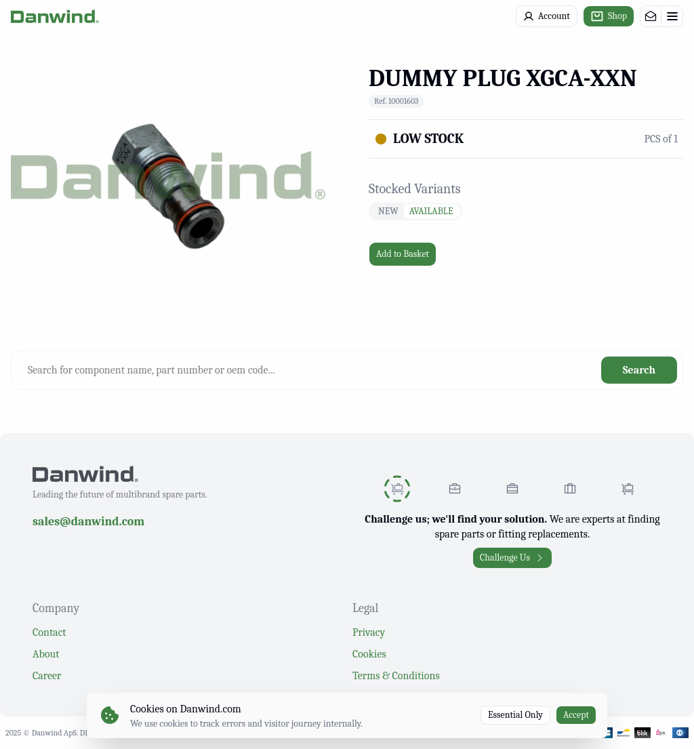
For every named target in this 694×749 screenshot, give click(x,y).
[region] (168, 175)
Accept (576, 715)
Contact (49, 632)
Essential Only (515, 715)
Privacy (368, 632)
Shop (608, 16)
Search (639, 370)
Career (47, 676)
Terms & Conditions (396, 676)
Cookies (369, 654)
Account (546, 16)
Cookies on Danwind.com (185, 709)
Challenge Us (512, 557)
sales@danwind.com (88, 521)
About (46, 654)
